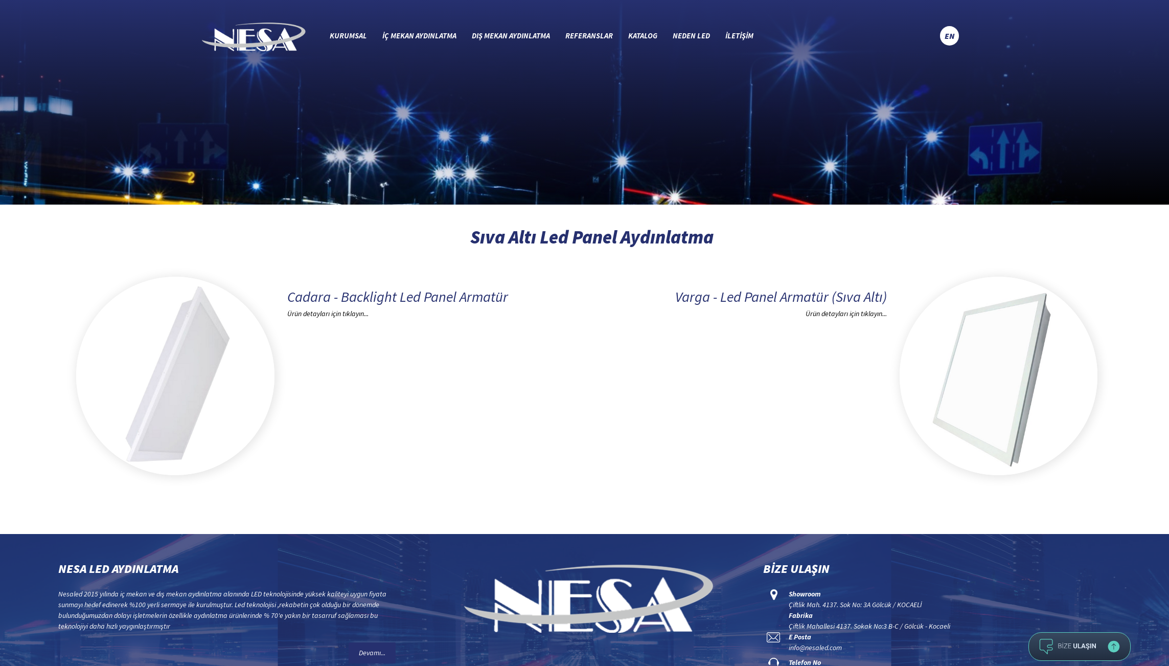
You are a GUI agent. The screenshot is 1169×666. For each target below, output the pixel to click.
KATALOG (642, 35)
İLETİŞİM (739, 35)
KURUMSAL (348, 35)
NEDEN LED (691, 35)
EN (949, 36)
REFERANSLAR (589, 35)
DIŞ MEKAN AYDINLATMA (511, 35)
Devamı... (372, 652)
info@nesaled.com (815, 647)
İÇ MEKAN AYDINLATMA (419, 35)
